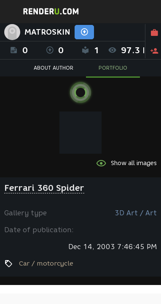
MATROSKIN (47, 32)
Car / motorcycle (46, 263)
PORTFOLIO (113, 68)
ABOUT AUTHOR (53, 68)
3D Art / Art (136, 213)
